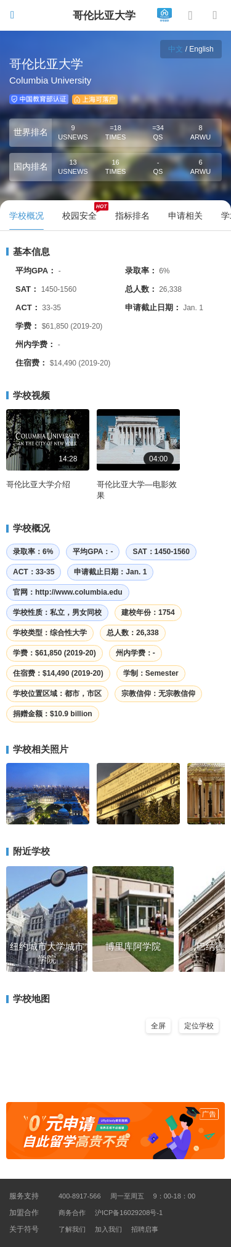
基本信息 (28, 251)
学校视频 (28, 395)
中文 (175, 49)
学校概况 (28, 528)
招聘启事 (144, 1229)
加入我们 (108, 1229)
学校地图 (28, 998)
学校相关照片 (37, 749)
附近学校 (28, 851)
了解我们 (72, 1229)
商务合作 (72, 1212)
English (201, 49)
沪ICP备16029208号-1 (129, 1212)
